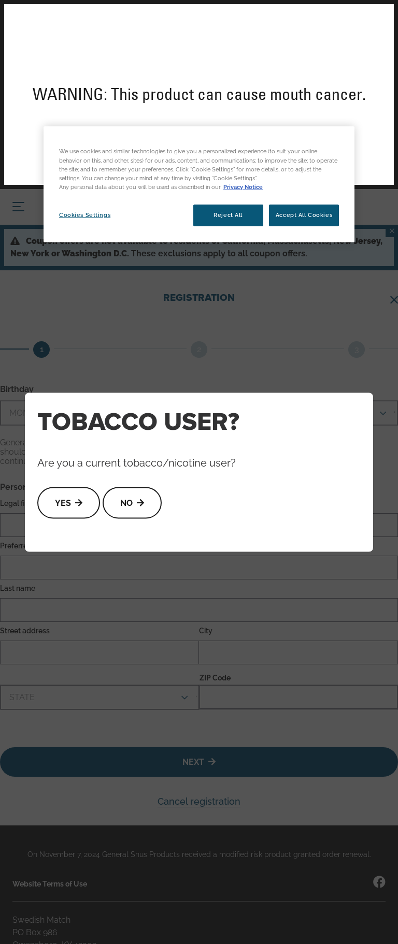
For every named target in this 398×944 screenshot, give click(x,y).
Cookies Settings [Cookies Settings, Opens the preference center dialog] (84, 215)
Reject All (228, 215)
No (126, 502)
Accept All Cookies (304, 215)
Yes (63, 502)
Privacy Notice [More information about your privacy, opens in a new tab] (243, 187)
